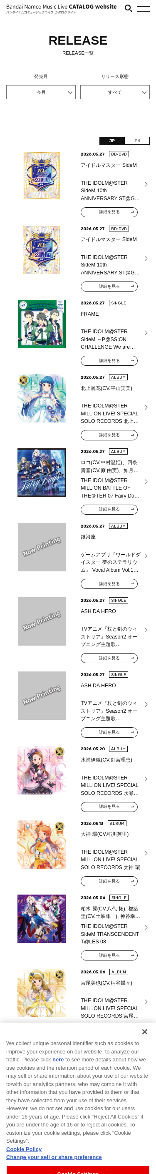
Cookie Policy (24, 1161)
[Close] (145, 1043)
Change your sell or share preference (54, 1169)
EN (137, 140)
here (58, 1071)
